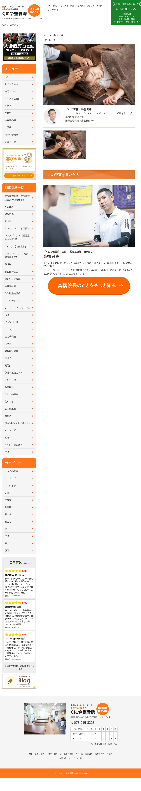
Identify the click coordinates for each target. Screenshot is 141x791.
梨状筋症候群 (11, 351)
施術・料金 (57, 6)
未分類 (8, 500)
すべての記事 (11, 471)
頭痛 (7, 315)
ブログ (8, 493)
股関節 (8, 507)
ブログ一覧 (10, 142)
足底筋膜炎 (10, 408)
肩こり (8, 521)
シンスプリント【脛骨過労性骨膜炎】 (17, 237)
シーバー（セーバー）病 (17, 308)
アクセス (90, 6)
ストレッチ (10, 485)
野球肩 (8, 221)
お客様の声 (10, 120)
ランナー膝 (10, 380)
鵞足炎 (8, 365)
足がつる (9, 401)
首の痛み (9, 207)
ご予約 (99, 6)
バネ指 (8, 344)
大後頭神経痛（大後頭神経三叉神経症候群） (17, 198)
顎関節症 (9, 387)
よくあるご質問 (13, 98)
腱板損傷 (9, 214)
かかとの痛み (11, 394)
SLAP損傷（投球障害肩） (18, 423)
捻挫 (7, 437)
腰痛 (7, 452)
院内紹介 (81, 6)
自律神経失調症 (13, 293)
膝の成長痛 (10, 336)
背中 (7, 529)
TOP (49, 6)
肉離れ (8, 416)
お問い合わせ (52, 10)
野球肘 (8, 264)
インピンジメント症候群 (17, 228)
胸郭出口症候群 (13, 279)
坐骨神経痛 (10, 286)
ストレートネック (14, 300)
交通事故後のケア (14, 372)
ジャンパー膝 (11, 322)
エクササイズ (11, 478)
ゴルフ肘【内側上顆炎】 (17, 246)
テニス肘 (9, 329)
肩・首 (8, 514)
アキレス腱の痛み (14, 445)
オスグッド (10, 430)
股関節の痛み (11, 272)
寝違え (8, 358)
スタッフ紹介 (69, 6)
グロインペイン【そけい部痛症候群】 (17, 255)
